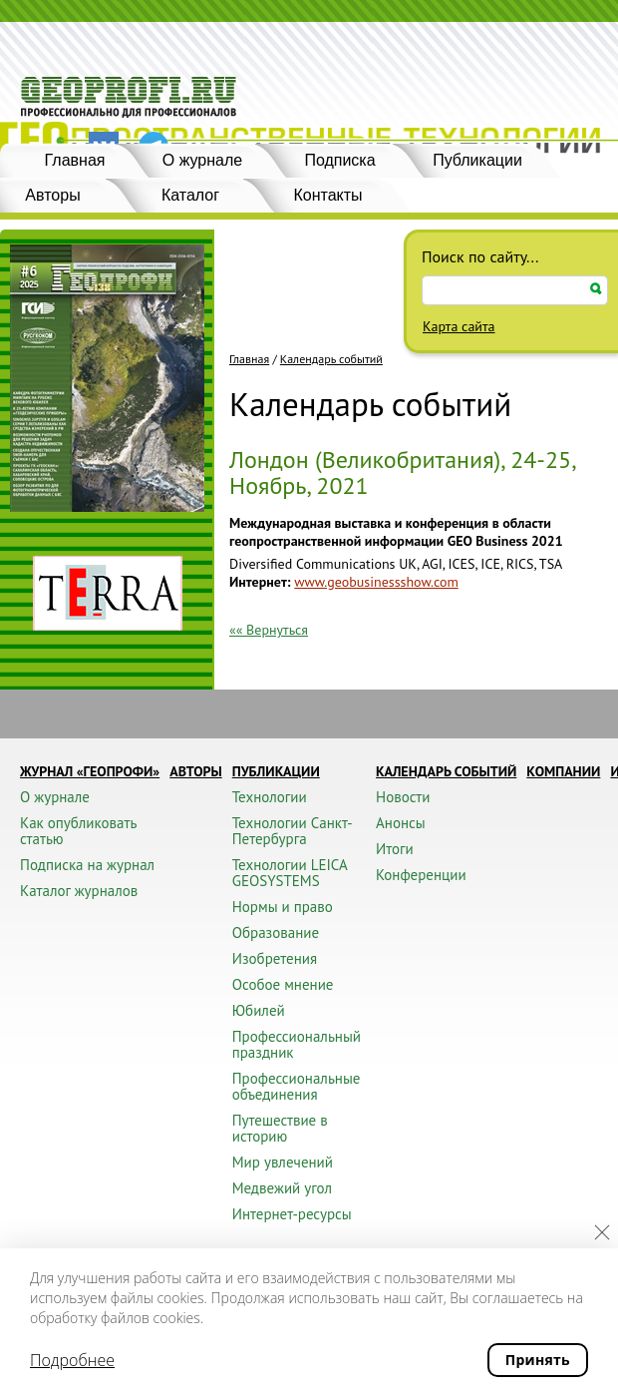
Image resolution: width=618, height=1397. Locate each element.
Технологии (269, 796)
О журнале (202, 160)
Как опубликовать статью (78, 830)
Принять (537, 1359)
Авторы (195, 771)
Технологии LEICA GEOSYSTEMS (289, 872)
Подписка (339, 160)
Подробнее (72, 1360)
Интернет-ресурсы (292, 1213)
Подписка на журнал (87, 864)
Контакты (327, 195)
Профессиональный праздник (296, 1044)
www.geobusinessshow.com (376, 582)
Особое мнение (283, 984)
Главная (75, 160)
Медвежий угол (282, 1187)
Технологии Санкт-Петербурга (292, 830)
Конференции (421, 874)
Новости (403, 796)
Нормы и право (282, 906)
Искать (596, 288)
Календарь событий (331, 359)
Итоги (395, 848)
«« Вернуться (268, 630)
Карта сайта (459, 326)
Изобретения (274, 958)
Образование (275, 932)
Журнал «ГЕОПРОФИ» (89, 771)
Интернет (258, 582)
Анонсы (401, 822)
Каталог (190, 195)
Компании (563, 771)
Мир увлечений (282, 1162)
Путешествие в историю (280, 1128)
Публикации (477, 160)
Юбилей (258, 1010)
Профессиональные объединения (296, 1086)
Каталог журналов (79, 890)
